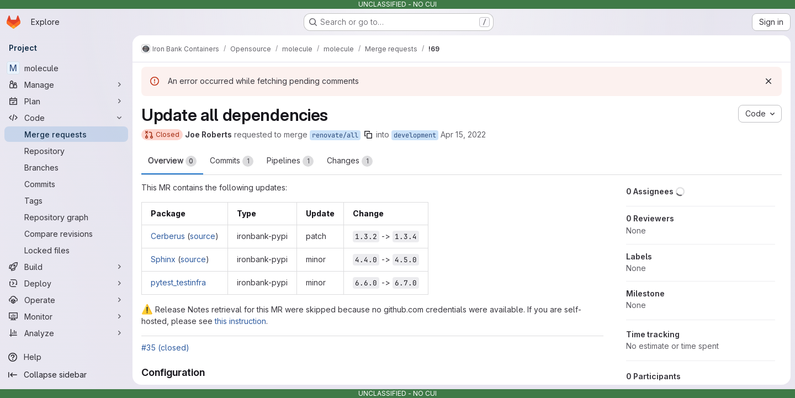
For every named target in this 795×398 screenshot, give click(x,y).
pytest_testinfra (178, 282)
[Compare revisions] (66, 233)
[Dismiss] (768, 81)
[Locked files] (66, 250)
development (415, 135)
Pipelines (290, 161)
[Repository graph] (66, 217)
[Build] (66, 266)
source (202, 236)
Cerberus (168, 236)
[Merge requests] (66, 134)
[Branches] (66, 167)
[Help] (66, 357)
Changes (350, 161)
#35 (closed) (165, 347)
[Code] (66, 117)
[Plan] (66, 101)
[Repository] (66, 150)
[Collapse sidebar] (66, 375)
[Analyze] (66, 333)
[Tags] (66, 200)
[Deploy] (66, 283)
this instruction (240, 321)
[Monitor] (66, 316)
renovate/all (335, 135)
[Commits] (66, 184)
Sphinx (163, 259)
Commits (231, 161)
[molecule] (66, 68)
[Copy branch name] (368, 134)
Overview (172, 161)
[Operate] (66, 299)
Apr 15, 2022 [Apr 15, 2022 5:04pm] (463, 134)
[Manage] (66, 84)
